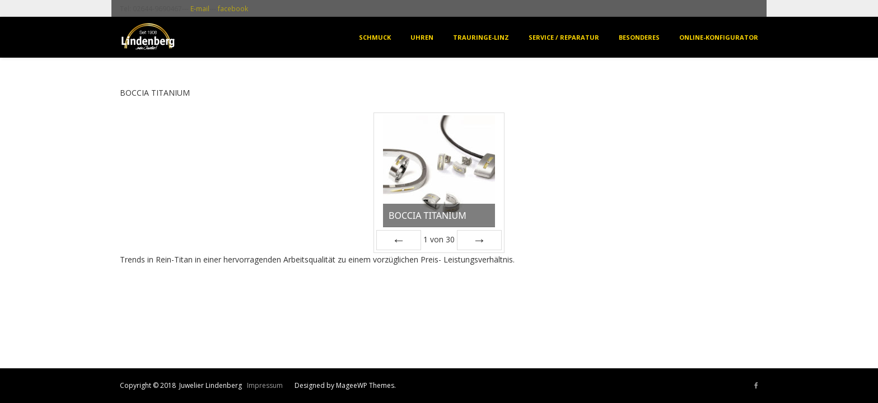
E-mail (199, 8)
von (439, 239)
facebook (233, 8)
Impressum (265, 385)
